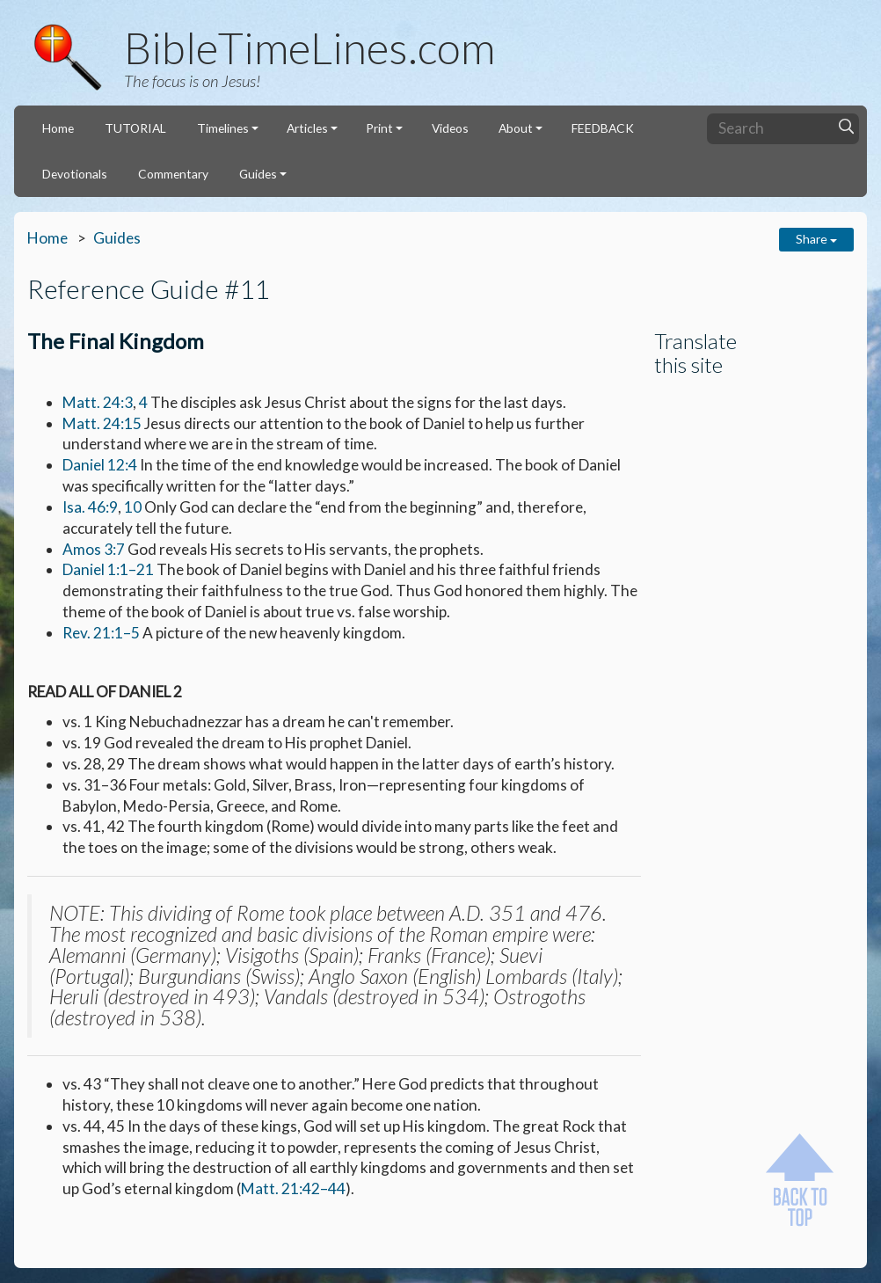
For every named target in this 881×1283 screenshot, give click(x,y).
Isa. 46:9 (90, 507)
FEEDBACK (603, 127)
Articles (307, 127)
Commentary (173, 173)
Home (58, 127)
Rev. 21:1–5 (101, 632)
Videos (450, 127)
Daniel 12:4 (99, 465)
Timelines (223, 127)
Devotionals (74, 173)
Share (816, 238)
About (516, 127)
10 (133, 507)
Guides (258, 173)
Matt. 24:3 (97, 402)
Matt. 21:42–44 (293, 1188)
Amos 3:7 (93, 549)
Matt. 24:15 (102, 423)
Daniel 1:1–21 (108, 569)
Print (379, 127)
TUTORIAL (135, 127)
